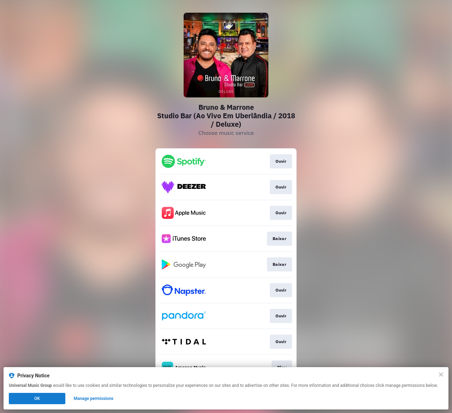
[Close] (441, 374)
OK (37, 398)
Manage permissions (94, 398)
